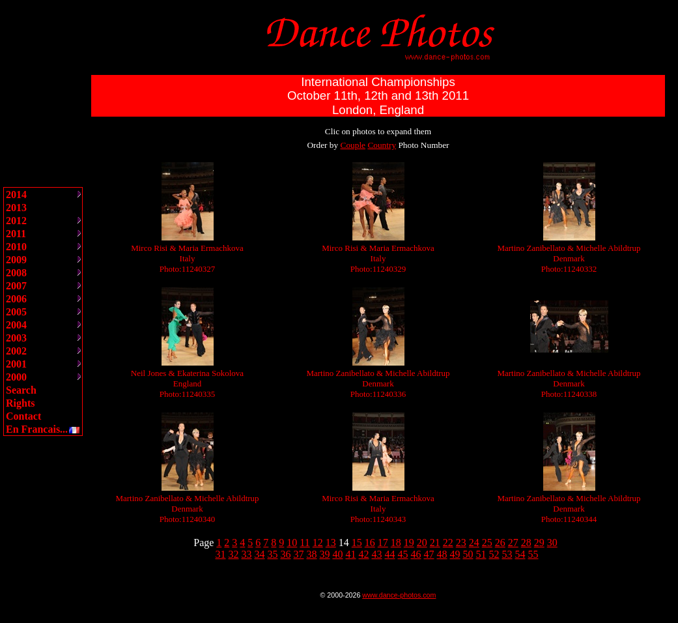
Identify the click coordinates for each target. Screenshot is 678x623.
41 (351, 554)
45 (403, 554)
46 (416, 554)
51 (481, 554)
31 (221, 554)
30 (552, 542)
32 (234, 554)
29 (539, 542)
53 (507, 554)
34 (260, 554)
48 (442, 554)
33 (247, 554)
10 (292, 542)
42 (364, 554)
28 (526, 542)
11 (304, 542)
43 (377, 554)
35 (273, 554)
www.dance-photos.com (399, 595)
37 (299, 554)
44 (390, 554)
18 (396, 542)
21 (435, 542)
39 (325, 554)
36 (286, 554)
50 (468, 554)
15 (357, 542)
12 (318, 542)
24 (474, 542)
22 (448, 542)
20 (422, 542)
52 (494, 554)
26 (500, 542)
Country (381, 145)
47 (429, 554)
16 (370, 542)
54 (520, 554)
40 (338, 554)
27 (513, 542)
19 (409, 542)
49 (455, 554)
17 (383, 542)
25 (487, 542)
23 (461, 542)
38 (312, 554)
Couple (353, 145)
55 (533, 554)
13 (331, 542)
